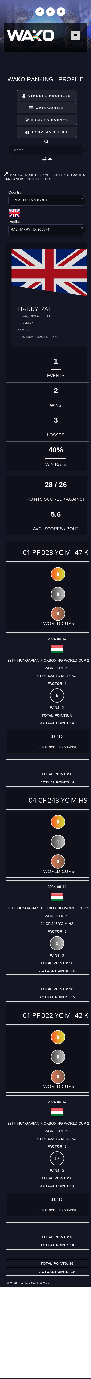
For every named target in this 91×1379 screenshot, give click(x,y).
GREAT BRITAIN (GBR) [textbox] (29, 200)
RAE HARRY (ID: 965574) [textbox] (30, 229)
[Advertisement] (45, 1332)
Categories (46, 108)
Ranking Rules (46, 132)
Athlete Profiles (46, 96)
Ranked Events (47, 120)
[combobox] (46, 201)
